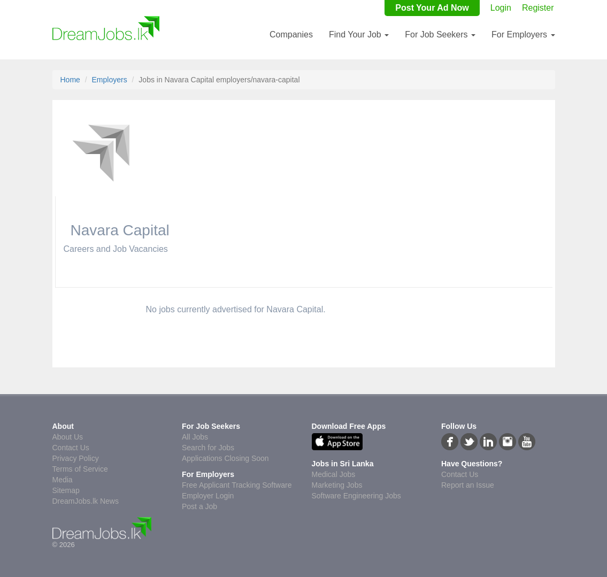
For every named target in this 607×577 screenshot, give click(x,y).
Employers (109, 79)
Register (538, 7)
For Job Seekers (440, 34)
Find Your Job (359, 34)
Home (70, 79)
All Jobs (195, 437)
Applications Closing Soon (225, 458)
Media (62, 479)
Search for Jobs (208, 447)
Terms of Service (80, 469)
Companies (291, 34)
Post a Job (199, 506)
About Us (67, 437)
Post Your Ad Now (431, 7)
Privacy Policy (75, 458)
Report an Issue (467, 485)
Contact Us (70, 447)
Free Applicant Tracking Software (236, 485)
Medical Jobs (334, 474)
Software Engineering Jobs (356, 495)
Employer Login (208, 495)
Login (500, 7)
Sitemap (66, 490)
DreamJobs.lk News (85, 501)
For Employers (523, 34)
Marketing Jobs (337, 485)
